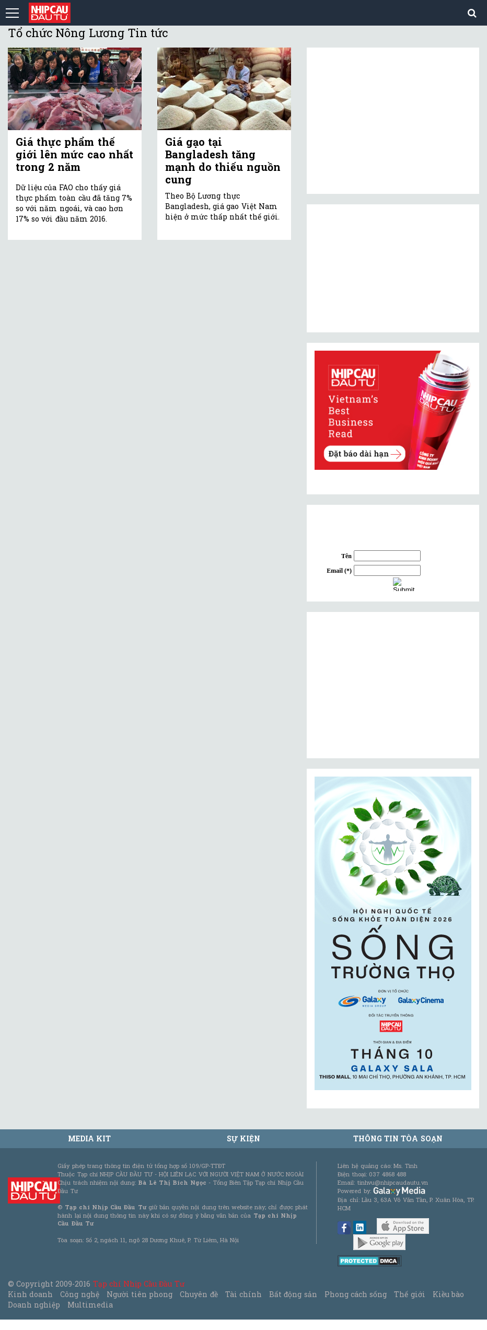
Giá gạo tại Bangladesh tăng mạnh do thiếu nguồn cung (223, 160)
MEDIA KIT (89, 1138)
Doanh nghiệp (34, 1305)
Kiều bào (448, 1294)
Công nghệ (79, 1294)
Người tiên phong (139, 1294)
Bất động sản (293, 1294)
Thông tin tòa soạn (398, 1138)
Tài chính (243, 1294)
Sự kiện (243, 1138)
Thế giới (409, 1294)
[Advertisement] (393, 685)
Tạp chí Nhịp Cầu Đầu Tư (138, 1284)
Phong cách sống (355, 1294)
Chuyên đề (198, 1294)
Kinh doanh (30, 1294)
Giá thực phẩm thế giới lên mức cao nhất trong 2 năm (74, 154)
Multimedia (90, 1305)
